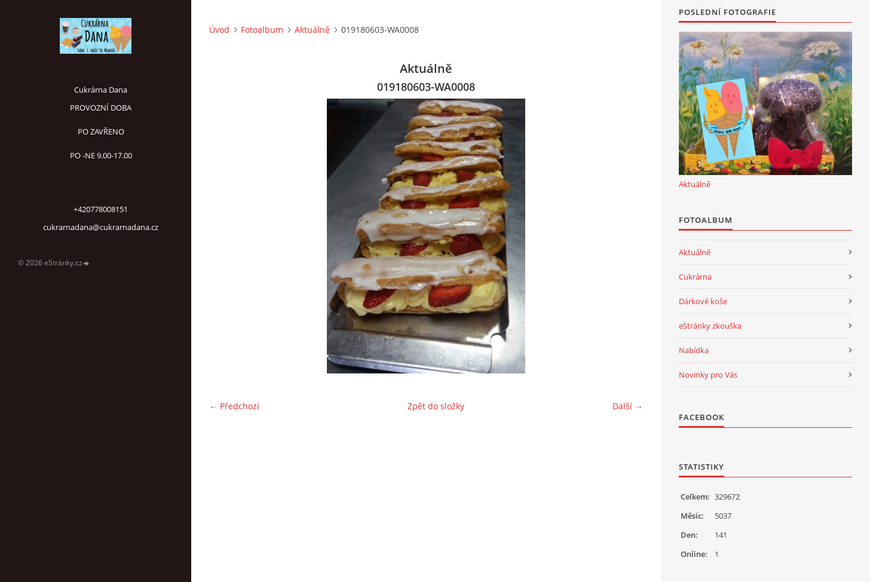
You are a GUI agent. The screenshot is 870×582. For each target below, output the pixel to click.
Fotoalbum (262, 29)
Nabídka (694, 350)
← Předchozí (234, 406)
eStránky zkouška (710, 325)
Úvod (219, 29)
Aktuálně (312, 29)
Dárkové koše (703, 301)
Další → (627, 406)
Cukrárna (695, 276)
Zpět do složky (436, 406)
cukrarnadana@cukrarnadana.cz (100, 227)
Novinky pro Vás (708, 374)
